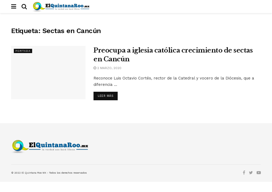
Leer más (105, 96)
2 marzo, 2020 (107, 68)
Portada (23, 51)
